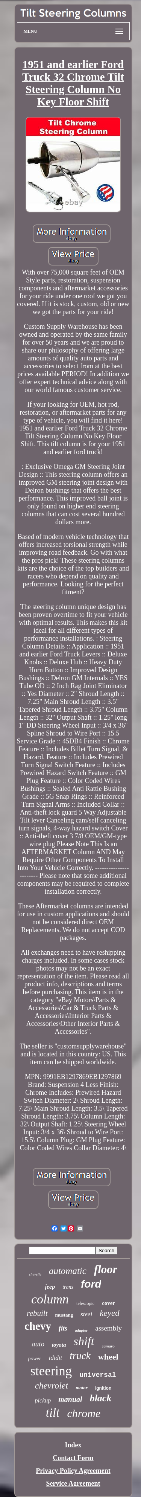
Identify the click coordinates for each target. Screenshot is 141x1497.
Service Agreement (73, 1483)
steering (51, 1371)
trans (67, 1287)
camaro (108, 1346)
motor (82, 1387)
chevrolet (51, 1385)
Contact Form (73, 1458)
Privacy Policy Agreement (73, 1470)
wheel (108, 1356)
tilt (53, 1412)
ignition (103, 1388)
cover (108, 1303)
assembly (108, 1328)
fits (63, 1328)
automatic (67, 1271)
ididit (55, 1357)
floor (105, 1269)
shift (83, 1341)
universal (97, 1375)
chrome (83, 1413)
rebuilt (37, 1313)
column (50, 1299)
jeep (50, 1286)
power (34, 1358)
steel (86, 1314)
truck (80, 1355)
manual (70, 1399)
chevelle (35, 1274)
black (101, 1398)
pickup (43, 1400)
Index (73, 1445)
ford (91, 1284)
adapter (81, 1330)
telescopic (85, 1303)
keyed (109, 1313)
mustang (64, 1315)
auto (38, 1344)
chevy (37, 1326)
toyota (59, 1345)
